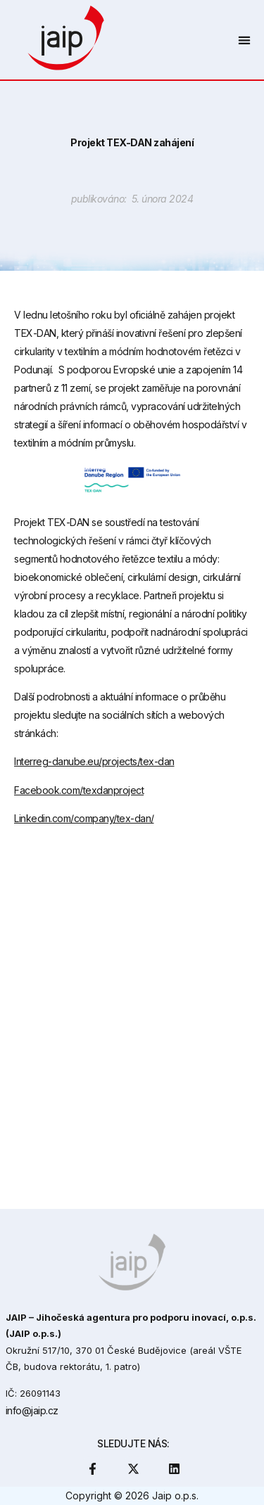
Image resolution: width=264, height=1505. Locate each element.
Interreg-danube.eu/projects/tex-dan (94, 761)
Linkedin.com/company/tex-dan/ (84, 818)
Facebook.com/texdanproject (79, 790)
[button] (243, 39)
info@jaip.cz (32, 1410)
